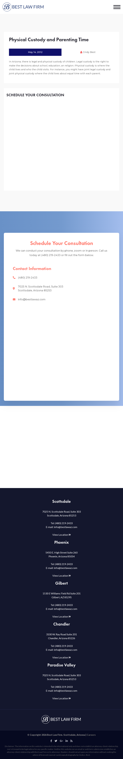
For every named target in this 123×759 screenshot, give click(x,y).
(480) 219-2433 (27, 277)
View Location (61, 534)
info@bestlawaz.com (31, 299)
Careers (91, 734)
